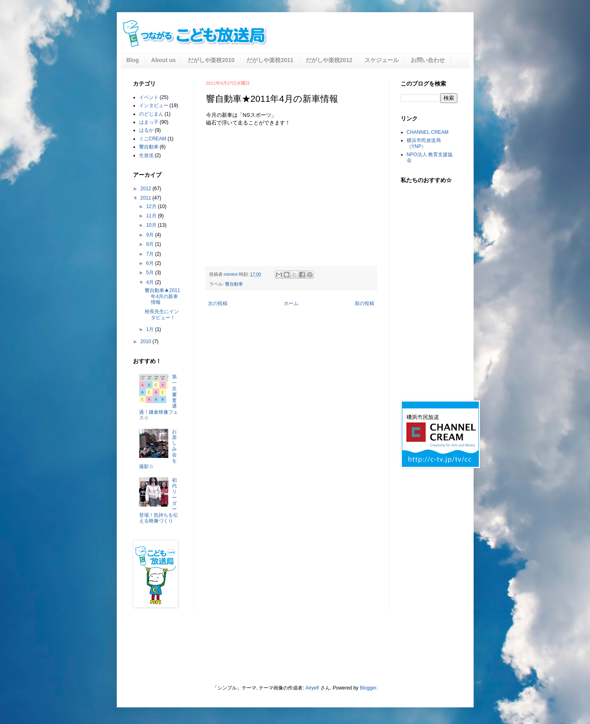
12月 (152, 206)
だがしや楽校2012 (329, 60)
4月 (150, 282)
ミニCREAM (152, 139)
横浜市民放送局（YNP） (424, 143)
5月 (150, 272)
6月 (150, 263)
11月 (152, 216)
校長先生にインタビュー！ (162, 314)
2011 (146, 198)
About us (163, 60)
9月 (150, 235)
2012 (146, 188)
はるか (146, 130)
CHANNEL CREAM (428, 132)
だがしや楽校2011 (270, 60)
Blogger (368, 688)
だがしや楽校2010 (211, 60)
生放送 (146, 155)
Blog (133, 60)
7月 (150, 254)
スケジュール (382, 60)
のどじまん (151, 114)
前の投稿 (364, 303)
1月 (150, 329)
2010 (146, 341)
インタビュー (153, 105)
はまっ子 (149, 122)
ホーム (291, 303)
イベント (149, 97)
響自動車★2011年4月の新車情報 (162, 296)
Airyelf (312, 688)
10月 (152, 225)
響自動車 (234, 283)
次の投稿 (217, 303)
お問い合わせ (428, 60)
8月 (150, 244)
